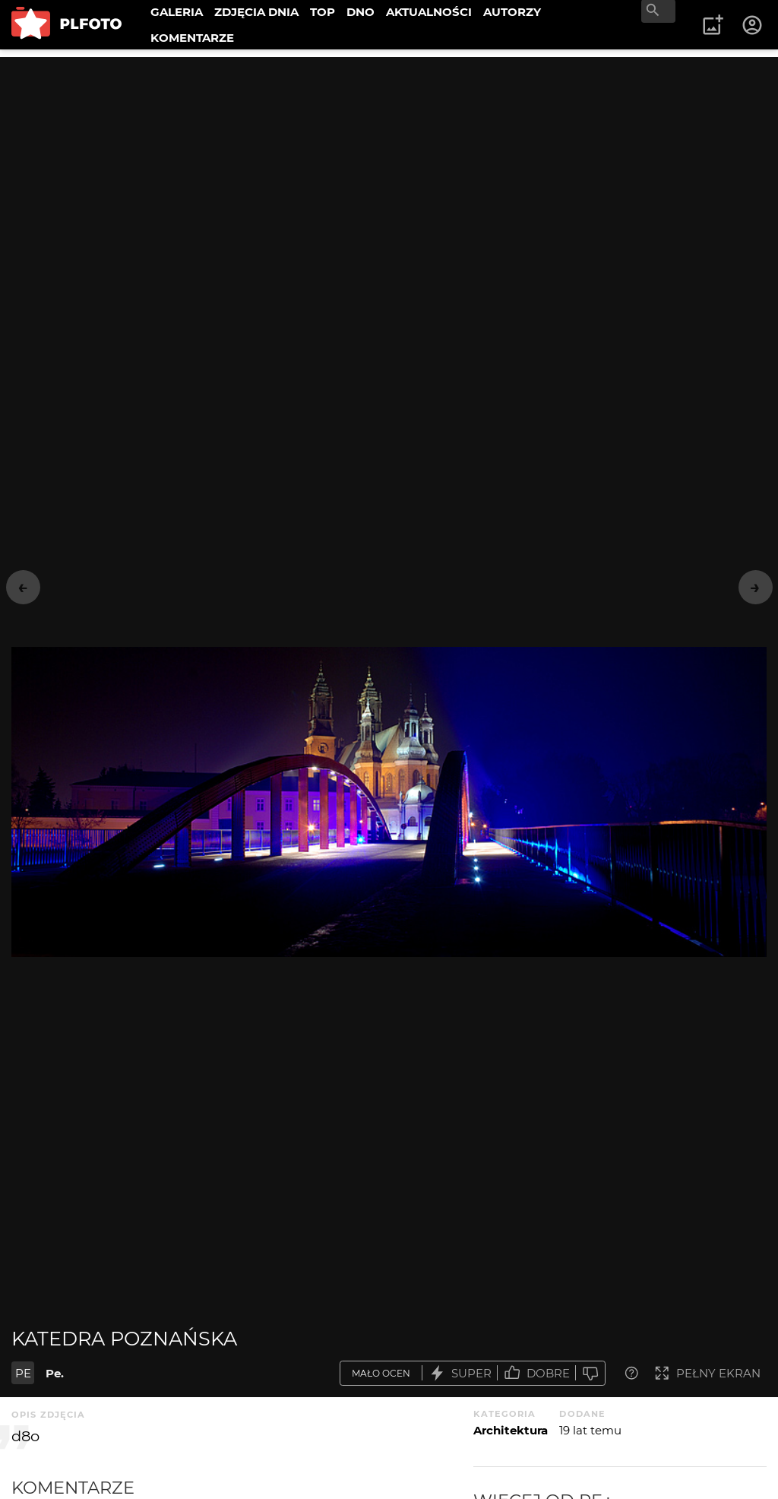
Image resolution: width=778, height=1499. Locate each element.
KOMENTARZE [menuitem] (192, 37)
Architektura (510, 1430)
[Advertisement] (389, 163)
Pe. (55, 1373)
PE (23, 1373)
